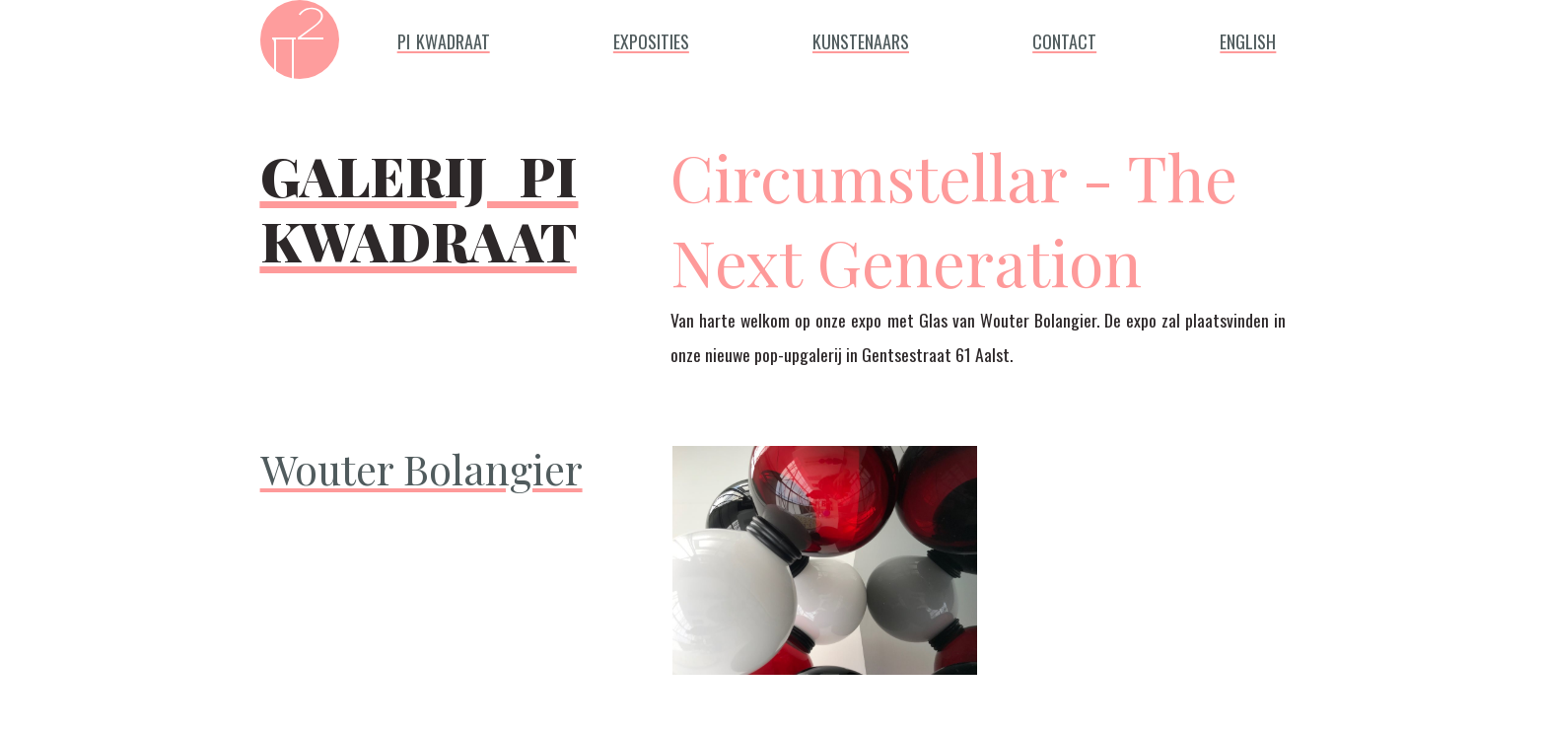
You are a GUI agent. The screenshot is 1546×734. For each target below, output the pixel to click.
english (1248, 38)
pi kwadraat (443, 38)
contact (1064, 38)
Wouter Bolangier (421, 468)
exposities (651, 38)
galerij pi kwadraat (419, 197)
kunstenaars (860, 38)
